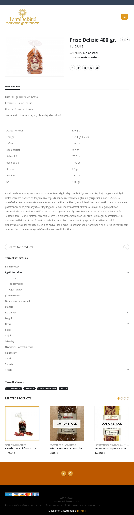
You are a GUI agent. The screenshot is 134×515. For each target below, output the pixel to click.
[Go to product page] (22, 423)
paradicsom (11, 352)
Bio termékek (12, 266)
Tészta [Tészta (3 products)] (63, 388)
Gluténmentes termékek (17, 301)
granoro (9, 306)
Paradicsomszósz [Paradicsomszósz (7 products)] (47, 388)
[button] (124, 17)
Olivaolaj (9, 341)
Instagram (70, 473)
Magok (8, 318)
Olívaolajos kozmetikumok (19, 347)
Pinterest (91, 67)
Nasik (8, 324)
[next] (127, 40)
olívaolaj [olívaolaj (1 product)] (29, 388)
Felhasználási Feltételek (67, 501)
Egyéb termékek (90, 57)
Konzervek (10, 312)
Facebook (72, 67)
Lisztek (12, 278)
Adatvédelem (67, 498)
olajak (8, 329)
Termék (9, 364)
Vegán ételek (15, 289)
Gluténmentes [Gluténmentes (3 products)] (13, 388)
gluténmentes (12, 295)
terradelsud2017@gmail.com (85, 505)
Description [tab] (12, 86)
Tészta (8, 370)
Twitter (78, 67)
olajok (8, 335)
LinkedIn (85, 67)
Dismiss (81, 510)
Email (97, 67)
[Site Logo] (22, 16)
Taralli (8, 358)
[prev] (122, 40)
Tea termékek (15, 283)
